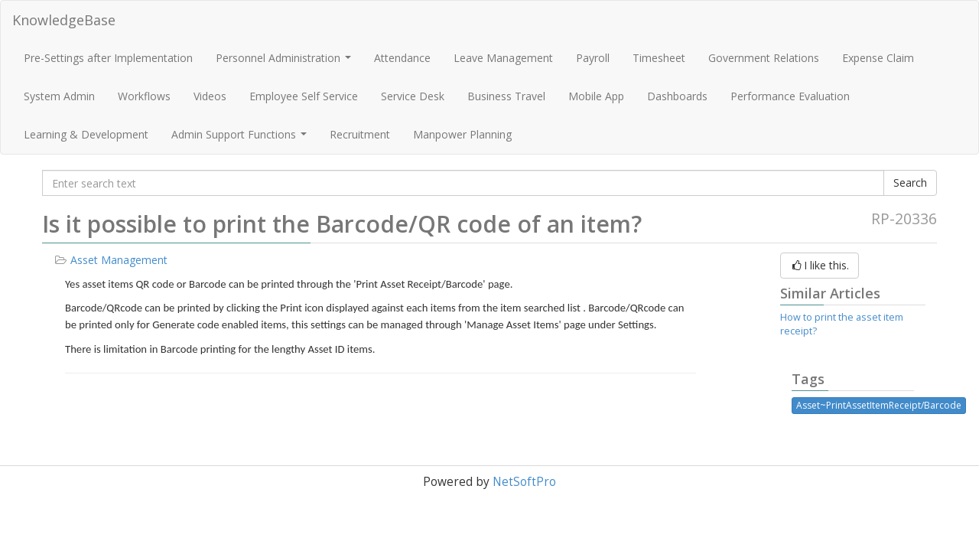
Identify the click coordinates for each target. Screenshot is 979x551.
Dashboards (677, 96)
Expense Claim (878, 58)
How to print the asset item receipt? (841, 324)
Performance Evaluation (790, 96)
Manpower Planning (462, 134)
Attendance (402, 58)
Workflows (144, 96)
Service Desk (412, 96)
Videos (210, 96)
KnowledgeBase (63, 20)
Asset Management (119, 260)
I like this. (819, 265)
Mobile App (596, 96)
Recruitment (360, 134)
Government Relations (763, 58)
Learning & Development (86, 134)
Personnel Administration (285, 62)
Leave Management (503, 58)
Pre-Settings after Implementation (108, 58)
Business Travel (506, 96)
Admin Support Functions (241, 138)
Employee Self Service (303, 96)
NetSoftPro (524, 482)
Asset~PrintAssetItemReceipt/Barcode (878, 405)
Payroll (593, 58)
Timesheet (659, 58)
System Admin (59, 96)
